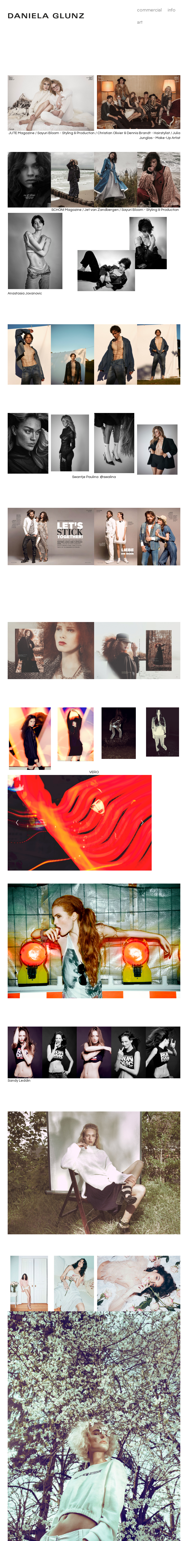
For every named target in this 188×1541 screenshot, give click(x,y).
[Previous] (17, 822)
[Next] (142, 822)
